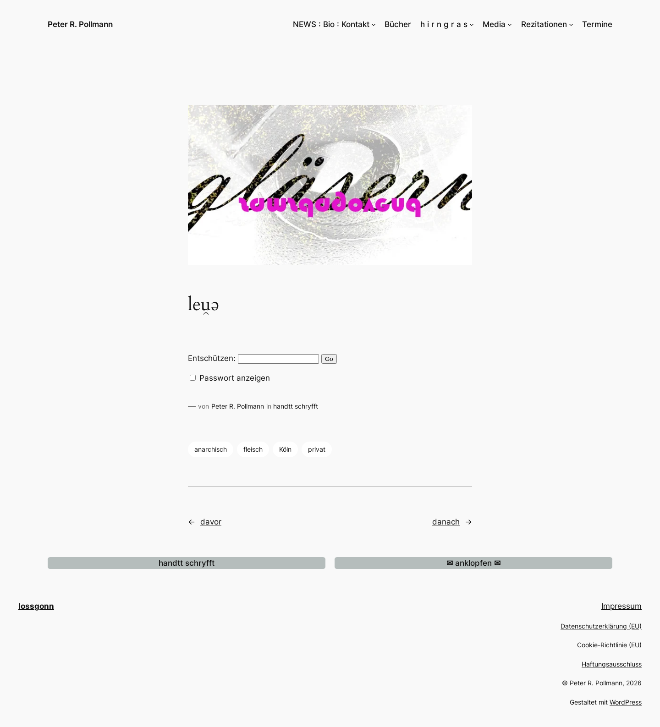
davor (210, 521)
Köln (285, 449)
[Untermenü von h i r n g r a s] (471, 24)
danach (446, 521)
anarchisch (210, 449)
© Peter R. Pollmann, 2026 (602, 683)
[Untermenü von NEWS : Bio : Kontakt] (373, 24)
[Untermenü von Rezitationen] (571, 24)
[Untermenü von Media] (509, 24)
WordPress (626, 702)
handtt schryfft (295, 406)
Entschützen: (253, 358)
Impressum (621, 606)
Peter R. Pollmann (80, 24)
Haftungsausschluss (612, 664)
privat (316, 449)
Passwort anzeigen (233, 378)
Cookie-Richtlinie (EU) (609, 645)
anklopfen (473, 563)
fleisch (253, 449)
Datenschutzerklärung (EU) (601, 626)
